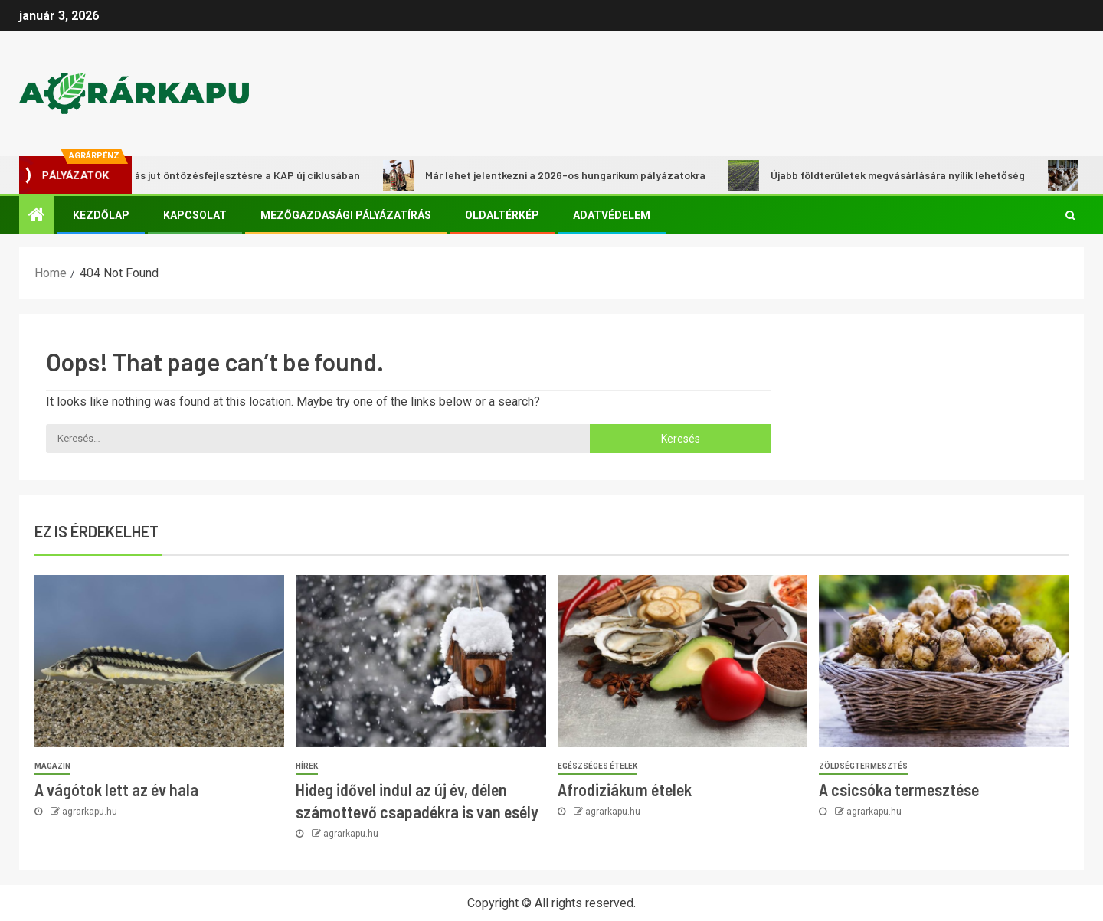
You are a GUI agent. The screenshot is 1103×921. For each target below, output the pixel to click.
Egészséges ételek (597, 766)
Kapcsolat (195, 215)
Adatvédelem (611, 215)
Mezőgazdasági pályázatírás (345, 215)
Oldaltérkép (502, 215)
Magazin (52, 766)
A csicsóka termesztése (899, 789)
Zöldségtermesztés (863, 766)
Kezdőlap (101, 215)
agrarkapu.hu (89, 811)
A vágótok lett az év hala (116, 789)
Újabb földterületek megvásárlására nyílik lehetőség (883, 175)
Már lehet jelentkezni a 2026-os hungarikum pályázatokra (550, 175)
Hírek (307, 766)
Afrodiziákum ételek (625, 789)
